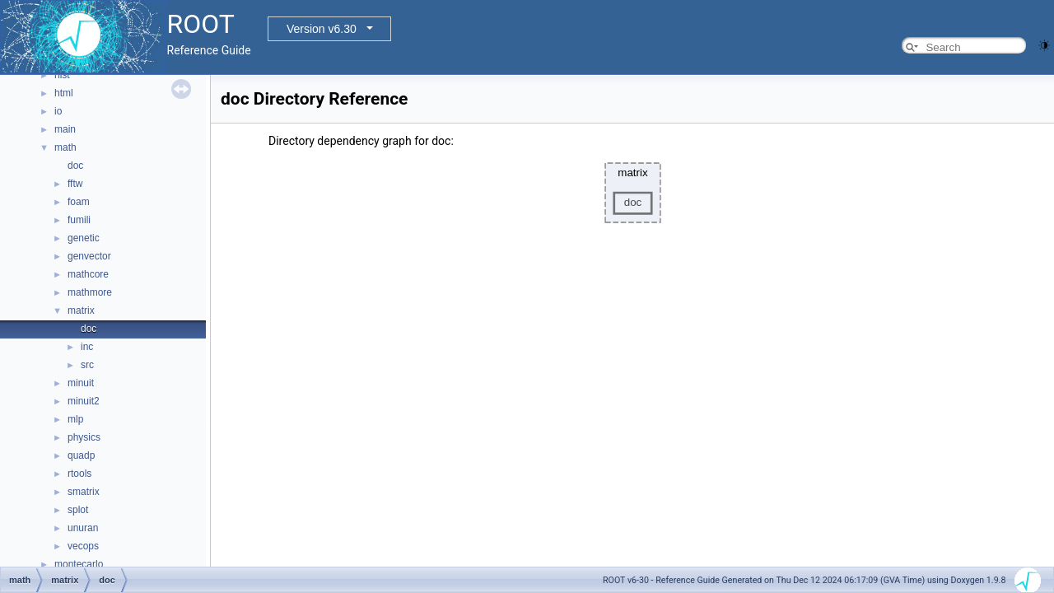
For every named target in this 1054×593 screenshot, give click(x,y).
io (58, 111)
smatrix (84, 491)
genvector (89, 256)
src (87, 365)
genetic (84, 238)
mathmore (90, 292)
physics (84, 437)
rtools (79, 473)
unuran (83, 528)
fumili (79, 220)
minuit (81, 383)
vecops (83, 546)
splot (78, 510)
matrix (81, 310)
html (63, 93)
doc (75, 165)
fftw (75, 183)
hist (62, 75)
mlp (75, 419)
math (65, 147)
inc (87, 347)
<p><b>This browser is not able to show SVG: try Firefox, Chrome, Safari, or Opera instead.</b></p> (633, 193)
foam (79, 202)
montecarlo (78, 564)
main (65, 129)
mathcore (88, 274)
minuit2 (84, 401)
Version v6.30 (322, 28)
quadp (81, 455)
